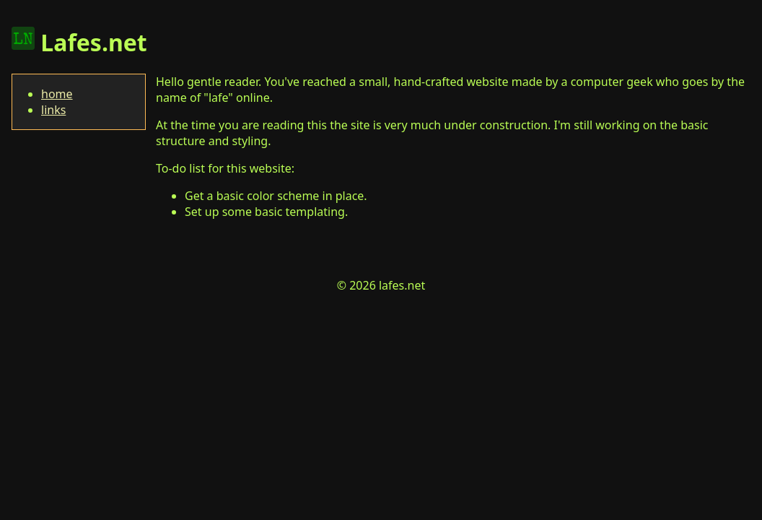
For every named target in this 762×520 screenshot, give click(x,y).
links (53, 110)
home (57, 94)
